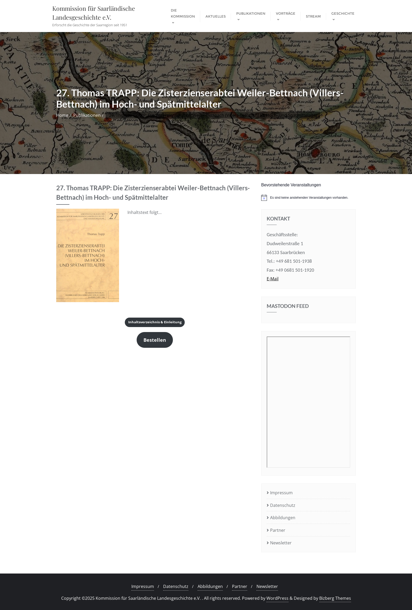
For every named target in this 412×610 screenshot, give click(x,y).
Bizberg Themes (335, 598)
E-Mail (273, 279)
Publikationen (87, 115)
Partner (277, 530)
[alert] (308, 197)
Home (62, 115)
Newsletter (281, 543)
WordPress (277, 598)
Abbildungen (282, 517)
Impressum (281, 493)
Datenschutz (282, 505)
